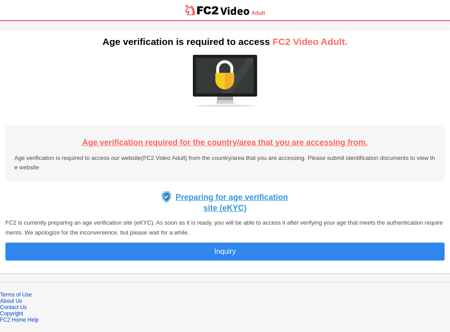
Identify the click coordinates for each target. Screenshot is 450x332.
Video (235, 11)
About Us (11, 301)
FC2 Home (13, 320)
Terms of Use (16, 295)
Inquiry (225, 251)
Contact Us (13, 307)
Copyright (11, 313)
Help (33, 320)
